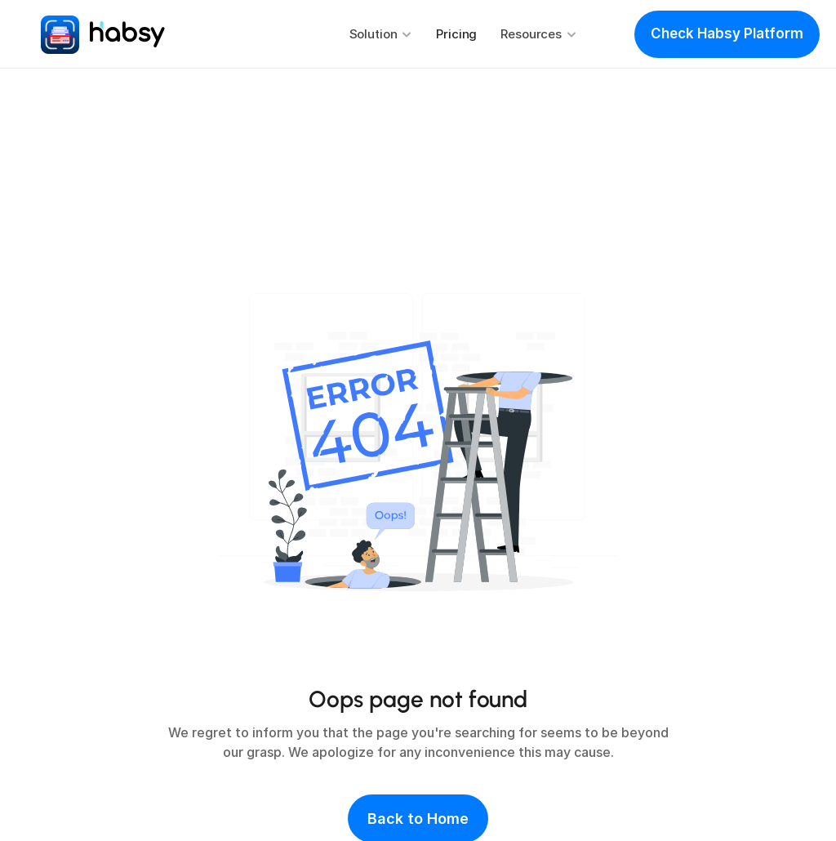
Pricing (456, 34)
